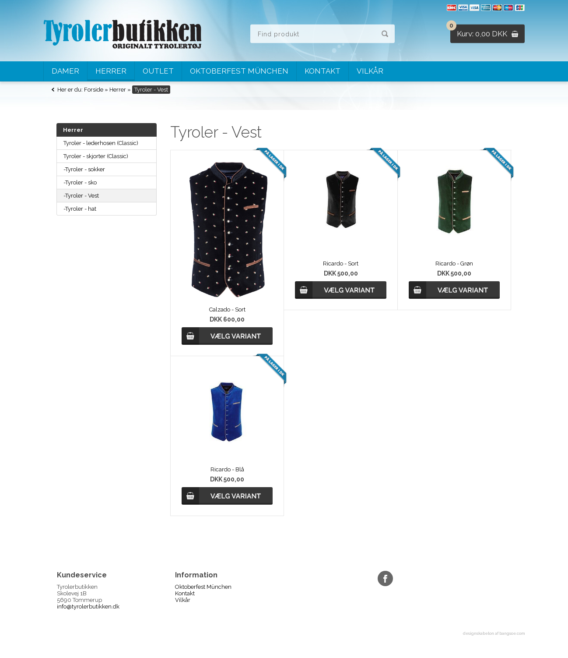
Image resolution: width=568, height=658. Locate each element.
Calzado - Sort (227, 309)
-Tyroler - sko (80, 182)
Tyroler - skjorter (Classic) (95, 156)
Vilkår (370, 71)
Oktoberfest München (239, 71)
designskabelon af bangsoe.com (494, 633)
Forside (93, 89)
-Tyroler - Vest (81, 195)
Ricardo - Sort (340, 263)
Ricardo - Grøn (454, 263)
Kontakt (322, 71)
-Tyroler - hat (79, 208)
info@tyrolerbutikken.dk (88, 606)
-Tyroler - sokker (84, 169)
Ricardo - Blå (227, 469)
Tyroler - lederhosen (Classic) (100, 143)
